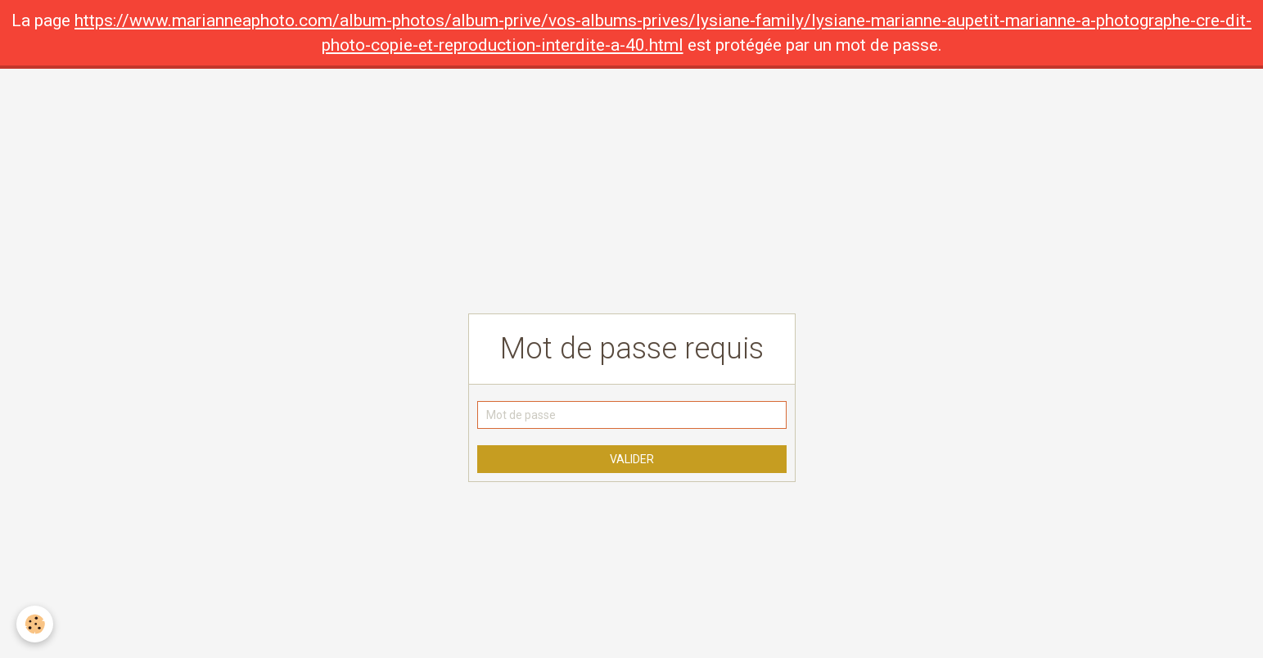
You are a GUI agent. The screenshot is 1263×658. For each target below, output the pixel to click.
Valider (632, 459)
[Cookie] (34, 624)
